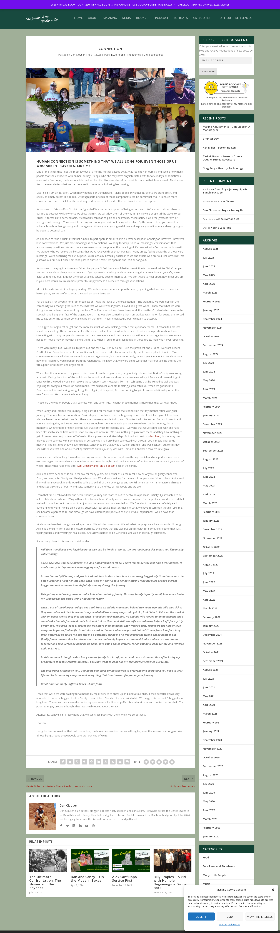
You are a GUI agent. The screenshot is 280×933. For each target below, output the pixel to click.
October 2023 (211, 444)
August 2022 (210, 567)
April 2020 (209, 812)
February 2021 (211, 725)
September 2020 (213, 768)
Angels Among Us (232, 212)
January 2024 (211, 418)
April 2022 (209, 602)
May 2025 (209, 277)
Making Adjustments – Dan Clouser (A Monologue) (226, 131)
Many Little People (115, 57)
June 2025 (209, 269)
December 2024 (212, 321)
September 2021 (213, 663)
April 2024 (209, 391)
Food (206, 860)
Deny (230, 916)
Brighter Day (211, 141)
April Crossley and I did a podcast (96, 468)
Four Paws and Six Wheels (219, 868)
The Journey (134, 57)
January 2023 (211, 523)
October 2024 (211, 339)
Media (126, 20)
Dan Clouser (78, 57)
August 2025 (210, 251)
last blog (155, 438)
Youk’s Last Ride (221, 230)
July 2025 (208, 260)
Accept (201, 916)
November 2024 (212, 330)
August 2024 (210, 356)
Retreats (181, 20)
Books (141, 20)
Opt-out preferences (229, 924)
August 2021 (210, 672)
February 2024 (211, 409)
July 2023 (208, 470)
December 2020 (212, 742)
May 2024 (209, 382)
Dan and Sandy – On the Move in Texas (87, 881)
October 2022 (211, 549)
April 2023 (209, 497)
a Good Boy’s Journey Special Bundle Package (225, 193)
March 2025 (210, 295)
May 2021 (209, 698)
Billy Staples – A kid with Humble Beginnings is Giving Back (170, 884)
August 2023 (210, 461)
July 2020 (208, 786)
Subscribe (208, 74)
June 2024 (209, 374)
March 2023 (210, 505)
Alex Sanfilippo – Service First (126, 881)
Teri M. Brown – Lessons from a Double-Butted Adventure (222, 160)
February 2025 (211, 304)
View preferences (260, 916)
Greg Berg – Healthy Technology (223, 170)
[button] (273, 889)
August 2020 (210, 777)
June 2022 (209, 584)
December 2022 (212, 532)
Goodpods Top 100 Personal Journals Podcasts (227, 101)
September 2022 (213, 558)
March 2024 (210, 400)
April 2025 (209, 286)
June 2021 (209, 690)
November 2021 (212, 646)
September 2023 (213, 453)
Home (78, 20)
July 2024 (208, 365)
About (93, 20)
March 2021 (210, 716)
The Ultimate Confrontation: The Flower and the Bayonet (45, 884)
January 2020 (211, 839)
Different (228, 204)
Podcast (162, 20)
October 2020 (211, 760)
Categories (201, 20)
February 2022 (211, 619)
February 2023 (211, 514)
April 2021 (209, 707)
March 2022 (210, 611)
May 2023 (209, 488)
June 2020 (209, 795)
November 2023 (212, 435)
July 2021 (208, 681)
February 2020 (211, 830)
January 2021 (211, 733)
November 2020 (212, 751)
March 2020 (210, 821)
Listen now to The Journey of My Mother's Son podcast (226, 108)
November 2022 (212, 540)
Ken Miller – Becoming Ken (219, 150)
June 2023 (209, 479)
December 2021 (212, 637)
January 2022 (211, 628)
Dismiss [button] (224, 4)
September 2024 (213, 347)
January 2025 (211, 312)
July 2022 (208, 575)
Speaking (110, 20)
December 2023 (212, 426)
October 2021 (211, 654)
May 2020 (209, 803)
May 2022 (209, 593)
